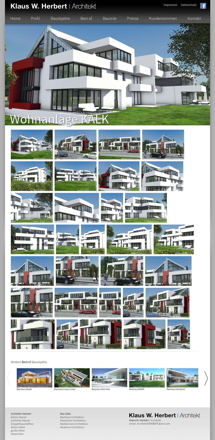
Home (15, 18)
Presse (132, 18)
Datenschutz (188, 5)
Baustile (109, 18)
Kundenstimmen (163, 18)
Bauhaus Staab (24, 389)
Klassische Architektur (73, 420)
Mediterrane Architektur (74, 424)
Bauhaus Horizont (176, 389)
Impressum (170, 5)
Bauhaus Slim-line (101, 389)
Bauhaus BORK (136, 389)
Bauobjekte (60, 18)
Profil (35, 18)
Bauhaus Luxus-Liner (64, 389)
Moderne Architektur (72, 427)
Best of (86, 18)
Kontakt (194, 18)
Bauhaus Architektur (72, 417)
